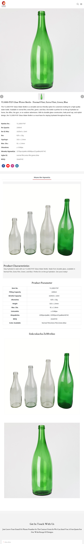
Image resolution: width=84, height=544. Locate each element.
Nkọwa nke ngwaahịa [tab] (42, 177)
